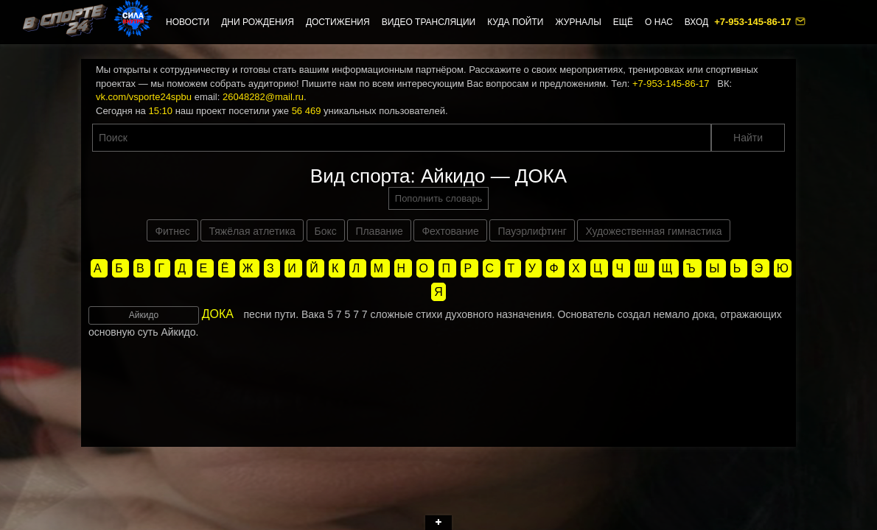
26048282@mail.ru (263, 96)
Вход (696, 22)
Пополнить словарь (438, 198)
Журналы (578, 22)
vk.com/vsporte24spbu (144, 96)
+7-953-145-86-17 (754, 21)
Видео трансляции (429, 22)
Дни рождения (257, 22)
